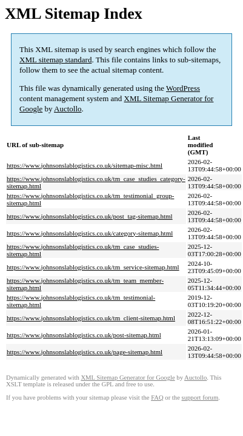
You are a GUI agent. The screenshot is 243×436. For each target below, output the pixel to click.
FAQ (157, 397)
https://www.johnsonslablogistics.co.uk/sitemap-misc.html (84, 165)
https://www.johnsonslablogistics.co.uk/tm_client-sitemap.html (91, 318)
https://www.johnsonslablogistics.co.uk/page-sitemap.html (84, 351)
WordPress (183, 88)
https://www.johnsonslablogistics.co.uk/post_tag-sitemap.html (90, 216)
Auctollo (68, 108)
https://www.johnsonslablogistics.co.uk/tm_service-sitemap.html (93, 267)
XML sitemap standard (55, 59)
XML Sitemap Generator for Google (128, 377)
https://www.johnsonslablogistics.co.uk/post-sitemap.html (84, 335)
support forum (200, 397)
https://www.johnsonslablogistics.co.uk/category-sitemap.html (90, 233)
